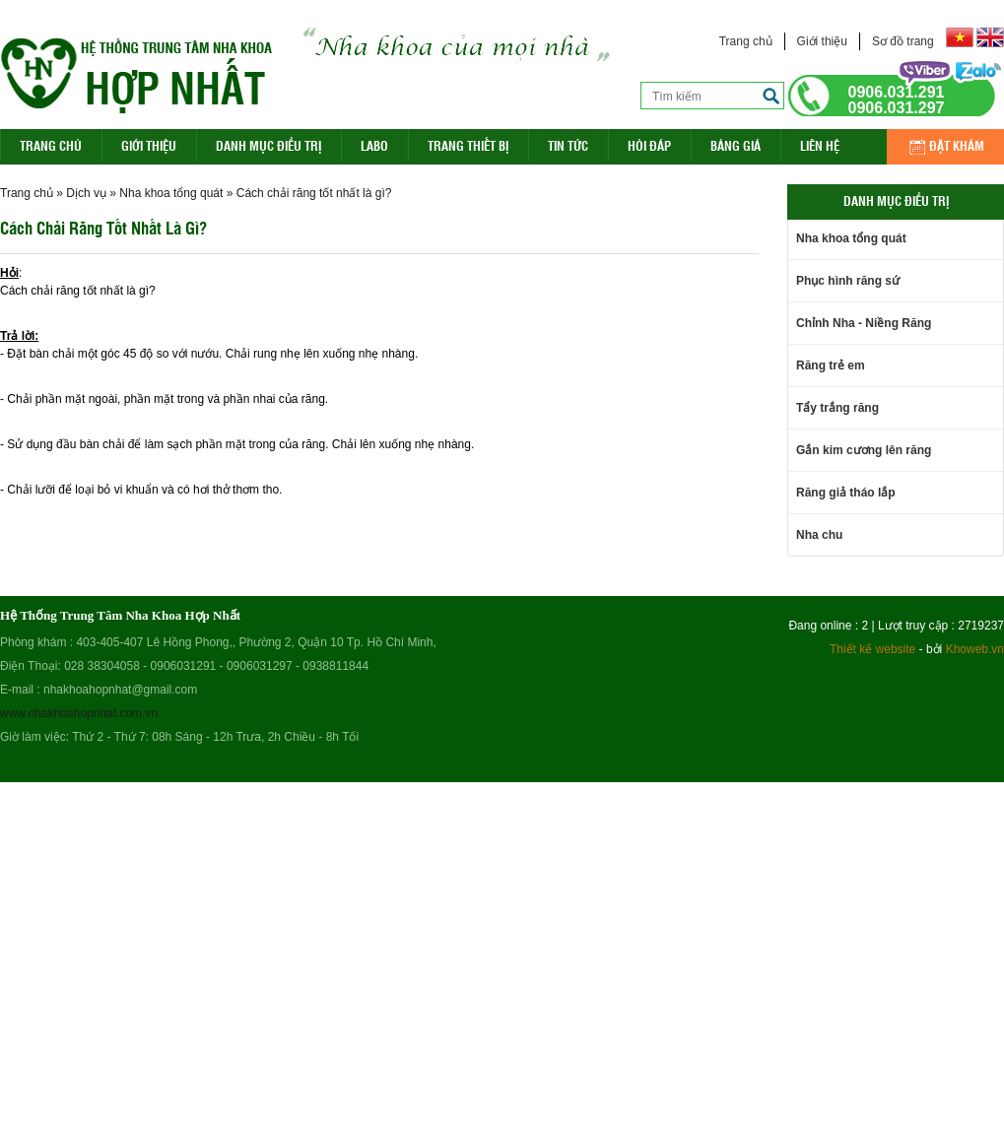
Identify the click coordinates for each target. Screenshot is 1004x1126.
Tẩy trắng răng (837, 408)
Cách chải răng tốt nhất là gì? (314, 193)
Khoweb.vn (975, 649)
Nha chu (819, 535)
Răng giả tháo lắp (846, 492)
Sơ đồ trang (903, 41)
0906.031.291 (896, 92)
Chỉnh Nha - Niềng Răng (863, 323)
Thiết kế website (872, 649)
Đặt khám (956, 145)
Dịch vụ (86, 193)
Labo (374, 145)
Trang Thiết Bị (468, 145)
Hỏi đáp (649, 145)
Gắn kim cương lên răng (863, 450)
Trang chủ (745, 41)
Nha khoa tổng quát (171, 193)
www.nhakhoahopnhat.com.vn (79, 713)
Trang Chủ (51, 145)
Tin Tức (568, 145)
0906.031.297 (896, 108)
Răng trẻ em (830, 365)
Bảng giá (735, 145)
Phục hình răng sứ (848, 281)
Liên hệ (819, 145)
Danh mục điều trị (268, 145)
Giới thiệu (822, 41)
